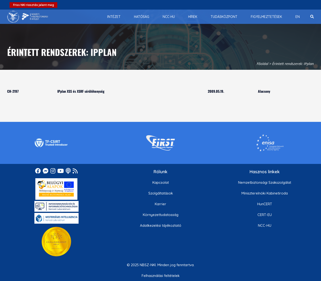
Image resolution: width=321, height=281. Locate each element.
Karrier (160, 204)
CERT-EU (264, 214)
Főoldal (262, 63)
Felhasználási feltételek (161, 275)
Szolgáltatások (160, 193)
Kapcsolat (160, 182)
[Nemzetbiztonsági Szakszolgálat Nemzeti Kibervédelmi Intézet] (27, 17)
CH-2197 (13, 91)
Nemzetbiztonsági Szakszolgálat (264, 182)
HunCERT (264, 204)
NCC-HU (264, 225)
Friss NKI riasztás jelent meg (33, 5)
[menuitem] (114, 17)
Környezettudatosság (160, 214)
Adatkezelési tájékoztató (160, 225)
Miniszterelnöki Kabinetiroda (264, 193)
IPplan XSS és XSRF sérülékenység (80, 91)
